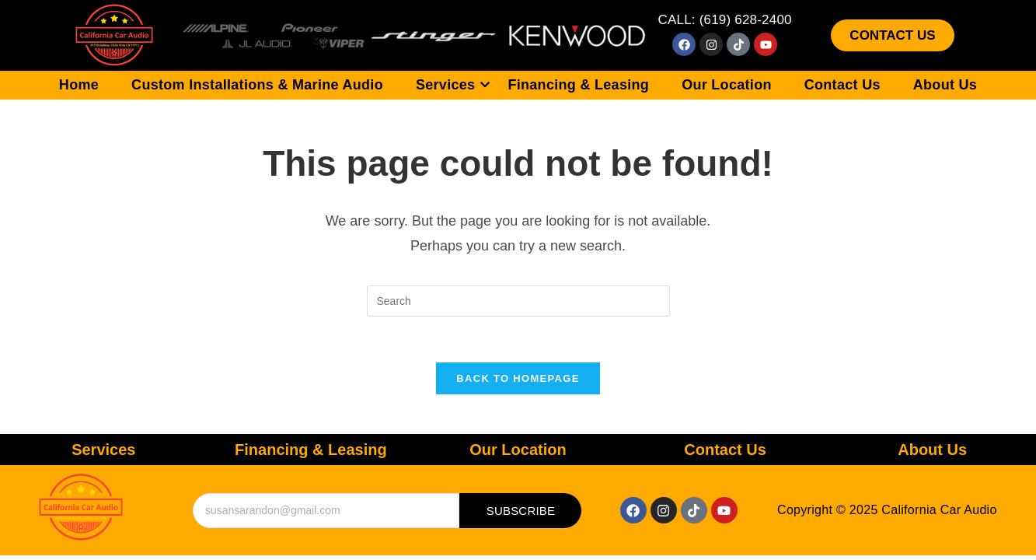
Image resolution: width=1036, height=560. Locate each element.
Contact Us (842, 85)
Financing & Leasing (578, 85)
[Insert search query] (518, 301)
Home (79, 85)
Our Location (727, 85)
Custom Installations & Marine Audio (257, 85)
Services (453, 85)
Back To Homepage (517, 380)
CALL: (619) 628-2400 (724, 19)
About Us (945, 85)
